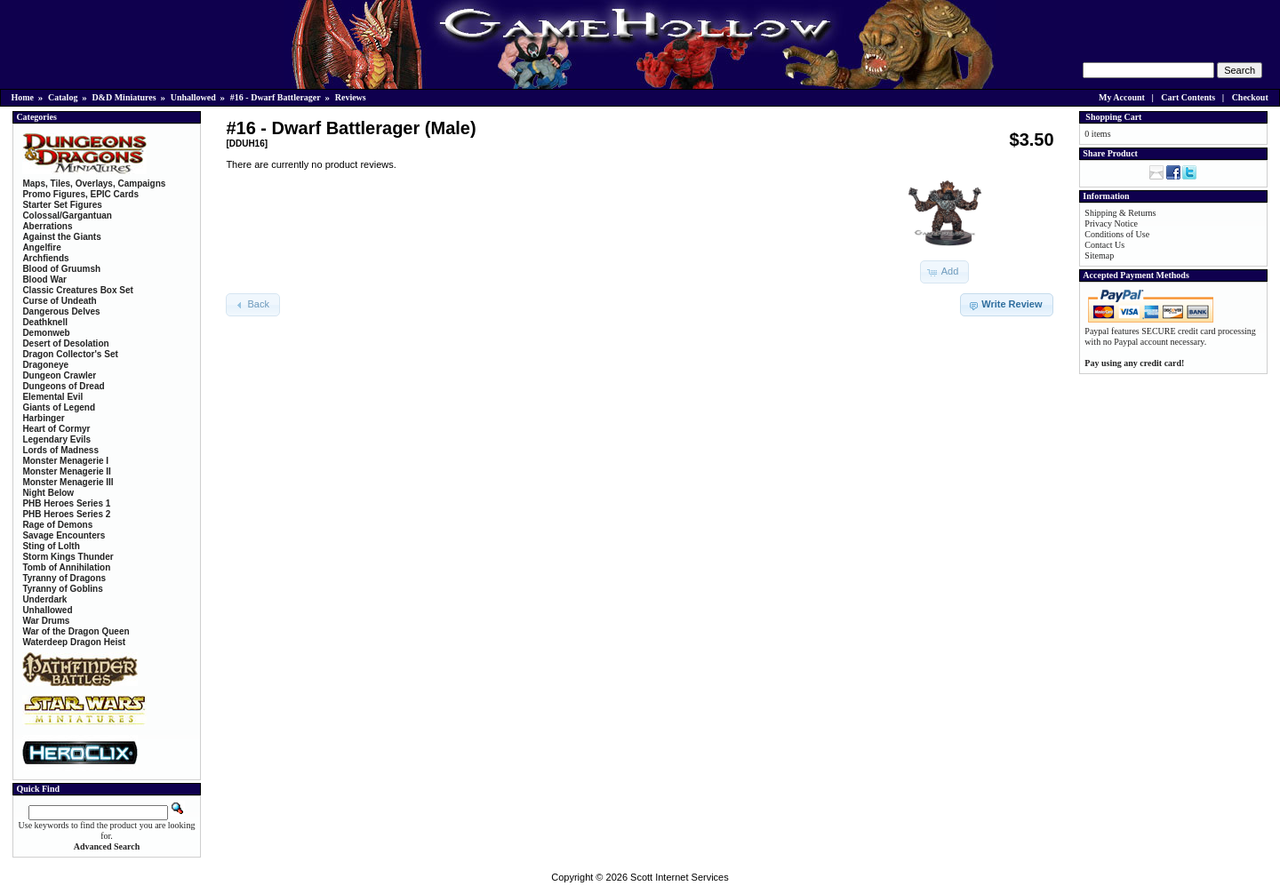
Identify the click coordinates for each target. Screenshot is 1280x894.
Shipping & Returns (1120, 213)
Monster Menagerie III (67, 482)
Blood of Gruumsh (61, 269)
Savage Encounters (63, 535)
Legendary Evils (56, 439)
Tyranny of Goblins (62, 589)
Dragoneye (45, 365)
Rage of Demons (57, 525)
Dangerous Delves (61, 311)
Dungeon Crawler (59, 375)
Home (23, 97)
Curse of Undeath (59, 301)
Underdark (44, 599)
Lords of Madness (60, 450)
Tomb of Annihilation (66, 567)
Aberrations (47, 226)
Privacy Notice (1111, 223)
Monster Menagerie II (66, 471)
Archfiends (45, 258)
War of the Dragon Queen (75, 631)
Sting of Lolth (50, 546)
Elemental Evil (52, 397)
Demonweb (45, 333)
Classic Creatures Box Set (77, 290)
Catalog (62, 97)
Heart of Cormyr (56, 429)
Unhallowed (193, 97)
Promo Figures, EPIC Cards (80, 194)
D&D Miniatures (124, 97)
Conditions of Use (1116, 234)
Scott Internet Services (679, 877)
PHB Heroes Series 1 (66, 503)
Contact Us (1104, 245)
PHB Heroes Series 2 (66, 514)
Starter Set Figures (61, 205)
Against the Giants (61, 237)
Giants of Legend (58, 407)
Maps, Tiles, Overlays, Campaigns (93, 183)
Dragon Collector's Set (69, 354)
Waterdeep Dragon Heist (73, 642)
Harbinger (43, 418)
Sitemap (1099, 255)
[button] (945, 271)
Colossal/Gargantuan (67, 215)
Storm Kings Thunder (67, 557)
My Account (1122, 97)
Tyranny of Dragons (64, 578)
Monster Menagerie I (65, 461)
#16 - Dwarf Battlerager (275, 97)
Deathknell (45, 322)
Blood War (44, 279)
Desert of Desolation (65, 343)
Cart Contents (1188, 97)
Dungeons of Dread (63, 386)
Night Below (48, 493)
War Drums (45, 621)
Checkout (1250, 97)
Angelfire (41, 247)
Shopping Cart (1113, 117)
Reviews (350, 97)
